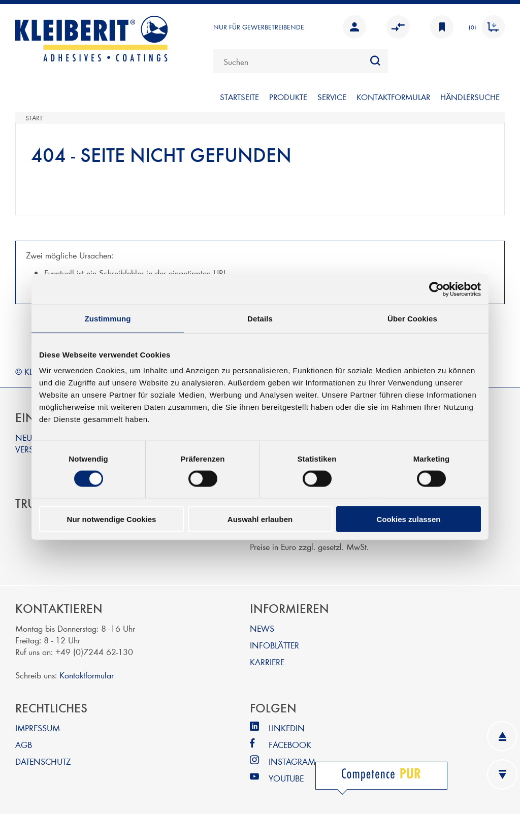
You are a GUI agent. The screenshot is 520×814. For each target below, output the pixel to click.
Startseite (239, 96)
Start (34, 117)
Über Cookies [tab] (412, 318)
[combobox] (300, 61)
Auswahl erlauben (260, 519)
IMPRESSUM (37, 727)
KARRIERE (267, 661)
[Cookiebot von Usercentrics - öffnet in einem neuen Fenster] (436, 289)
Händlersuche (470, 96)
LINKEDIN (287, 727)
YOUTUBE (286, 778)
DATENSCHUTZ (43, 761)
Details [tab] (260, 318)
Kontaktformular (86, 674)
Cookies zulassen (409, 519)
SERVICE (331, 96)
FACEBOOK (290, 744)
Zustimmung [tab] (108, 318)
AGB (23, 744)
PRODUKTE (288, 96)
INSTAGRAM (292, 761)
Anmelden (354, 27)
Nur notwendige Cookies (111, 519)
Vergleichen (398, 27)
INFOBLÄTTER (274, 644)
